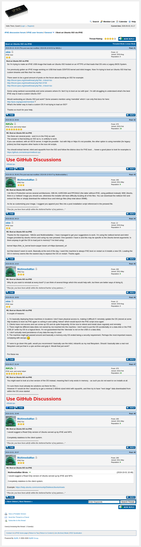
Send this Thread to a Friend (19, 517)
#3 (134, 174)
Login (23, 26)
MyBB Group (33, 538)
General (48, 32)
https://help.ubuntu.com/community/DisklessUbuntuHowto (40, 487)
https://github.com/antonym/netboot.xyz (24, 152)
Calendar (121, 21)
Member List (107, 21)
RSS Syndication (76, 533)
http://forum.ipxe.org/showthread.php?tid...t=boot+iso (29, 80)
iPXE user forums (35, 32)
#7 (134, 364)
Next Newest (25, 501)
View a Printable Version (17, 514)
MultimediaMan (61, 174)
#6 (134, 297)
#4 (134, 219)
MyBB (16, 538)
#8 (134, 413)
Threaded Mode (118, 44)
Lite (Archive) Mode (61, 533)
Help (132, 21)
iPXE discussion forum (15, 32)
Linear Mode (131, 44)
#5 (134, 264)
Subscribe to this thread (17, 520)
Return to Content (46, 533)
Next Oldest (12, 501)
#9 (134, 452)
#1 (134, 48)
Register (30, 26)
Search (94, 21)
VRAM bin (10, 164)
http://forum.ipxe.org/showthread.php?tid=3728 (27, 83)
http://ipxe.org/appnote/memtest (20, 102)
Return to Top (34, 533)
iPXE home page (22, 533)
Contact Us (10, 533)
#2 (134, 120)
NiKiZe (58, 48)
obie (8, 52)
